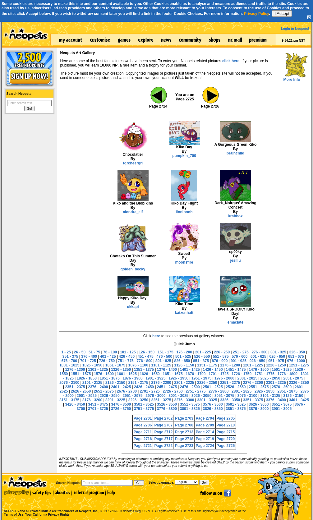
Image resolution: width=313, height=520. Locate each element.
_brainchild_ (235, 153)
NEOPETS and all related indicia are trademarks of (50, 504)
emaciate (235, 322)
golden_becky (132, 269)
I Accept (281, 13)
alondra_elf (133, 212)
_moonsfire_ (184, 262)
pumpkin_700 (184, 156)
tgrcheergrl (133, 163)
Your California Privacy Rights (47, 514)
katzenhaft (184, 313)
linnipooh (184, 212)
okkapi (133, 307)
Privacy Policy (256, 14)
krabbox (235, 216)
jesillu (235, 260)
